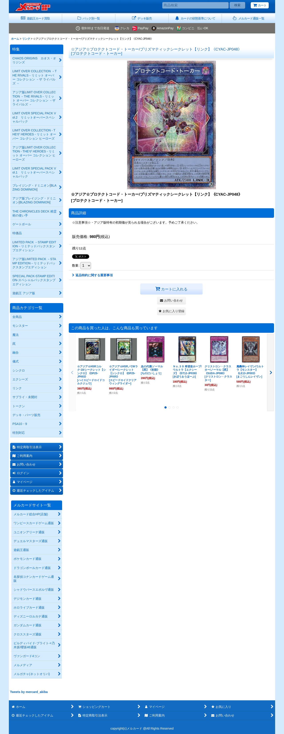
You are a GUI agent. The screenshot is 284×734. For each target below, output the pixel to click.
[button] (248, 18)
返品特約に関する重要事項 (92, 275)
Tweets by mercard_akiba (29, 692)
